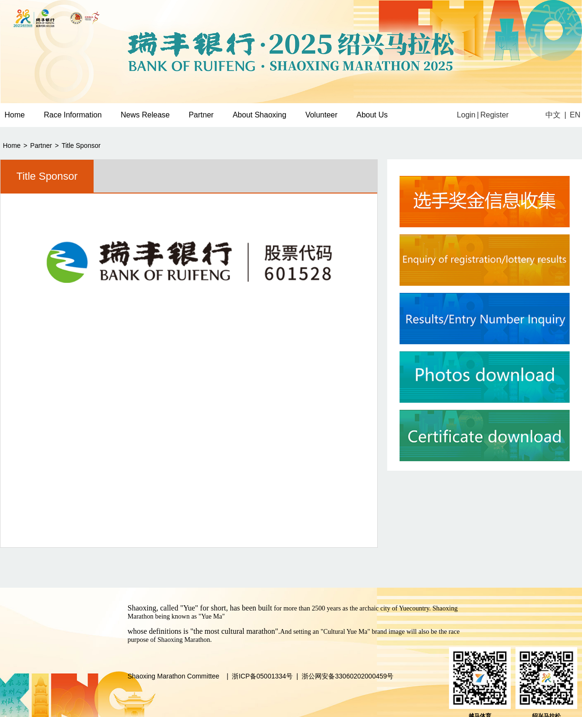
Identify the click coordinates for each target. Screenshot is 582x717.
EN (575, 115)
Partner (201, 115)
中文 (553, 115)
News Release (145, 115)
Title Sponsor (81, 145)
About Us (372, 115)
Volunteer (321, 115)
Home (11, 145)
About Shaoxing (259, 115)
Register (494, 115)
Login (466, 115)
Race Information (73, 115)
